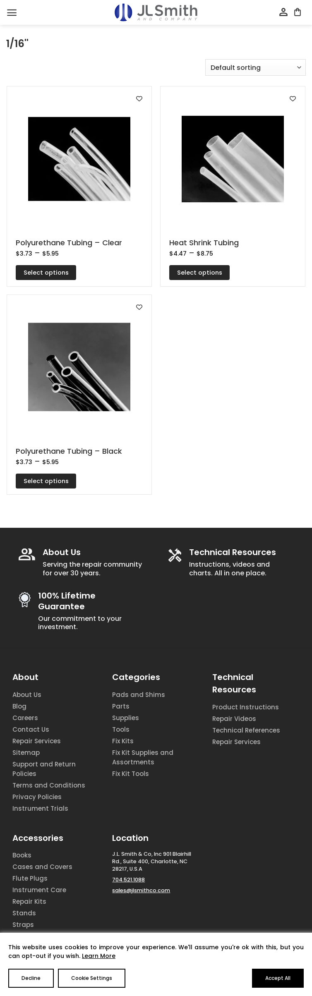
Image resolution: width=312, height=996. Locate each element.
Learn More (98, 956)
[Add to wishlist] (139, 98)
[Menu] (11, 13)
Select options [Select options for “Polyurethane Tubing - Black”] (46, 481)
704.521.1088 (128, 879)
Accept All (277, 978)
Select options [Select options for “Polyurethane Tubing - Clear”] (46, 272)
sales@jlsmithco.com (141, 890)
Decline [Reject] (31, 978)
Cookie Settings (91, 978)
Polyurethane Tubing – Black (69, 451)
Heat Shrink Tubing (204, 242)
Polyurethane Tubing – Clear (69, 242)
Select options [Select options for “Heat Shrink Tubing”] (199, 272)
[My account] (283, 12)
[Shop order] (255, 67)
